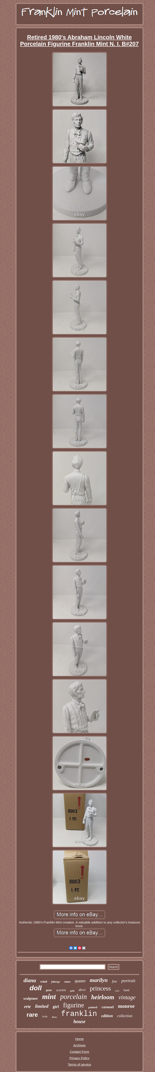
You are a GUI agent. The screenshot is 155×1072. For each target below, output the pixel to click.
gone (49, 990)
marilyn (99, 980)
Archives (79, 1045)
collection (124, 1016)
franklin (79, 1014)
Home (79, 1039)
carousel (108, 1007)
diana (30, 980)
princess (100, 988)
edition (107, 1016)
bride (44, 1016)
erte (27, 1006)
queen (80, 981)
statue (67, 981)
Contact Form (79, 1051)
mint (49, 997)
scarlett (61, 990)
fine (114, 981)
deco (82, 990)
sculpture (30, 998)
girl (56, 1006)
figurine (73, 1005)
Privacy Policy (79, 1058)
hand (126, 990)
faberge (55, 981)
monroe (126, 1006)
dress (54, 1017)
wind (43, 981)
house (79, 1021)
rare (32, 1014)
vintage (126, 997)
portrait (128, 980)
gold (72, 990)
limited (41, 1006)
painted (92, 1007)
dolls (117, 991)
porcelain (73, 997)
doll (36, 988)
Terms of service (79, 1064)
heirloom (102, 997)
